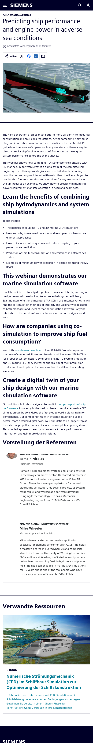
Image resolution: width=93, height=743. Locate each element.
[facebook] (28, 56)
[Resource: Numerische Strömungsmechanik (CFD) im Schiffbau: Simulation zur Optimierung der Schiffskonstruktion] (46, 664)
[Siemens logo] (21, 5)
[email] (43, 56)
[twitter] (21, 56)
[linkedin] (35, 56)
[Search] (79, 5)
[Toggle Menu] (5, 5)
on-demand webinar (28, 350)
